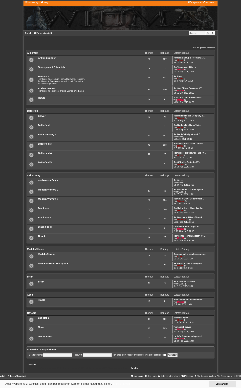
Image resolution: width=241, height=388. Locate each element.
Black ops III (45, 226)
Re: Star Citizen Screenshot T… (188, 88)
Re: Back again (181, 318)
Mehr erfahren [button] (121, 383)
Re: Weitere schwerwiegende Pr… (190, 153)
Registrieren (49, 349)
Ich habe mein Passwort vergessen (129, 355)
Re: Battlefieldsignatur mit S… (188, 134)
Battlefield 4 (45, 153)
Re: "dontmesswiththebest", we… (190, 236)
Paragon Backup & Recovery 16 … (190, 58)
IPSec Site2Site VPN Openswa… (189, 97)
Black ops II (44, 217)
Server (41, 116)
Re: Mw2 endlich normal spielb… (189, 189)
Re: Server (179, 180)
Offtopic (31, 313)
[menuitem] (44, 2)
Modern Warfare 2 (48, 189)
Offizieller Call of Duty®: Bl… (187, 226)
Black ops (43, 208)
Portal (28, 33)
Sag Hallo (43, 318)
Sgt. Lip (134, 368)
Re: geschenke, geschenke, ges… (190, 254)
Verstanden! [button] (222, 384)
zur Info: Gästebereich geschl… (188, 336)
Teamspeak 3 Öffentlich (51, 67)
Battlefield (33, 111)
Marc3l (180, 69)
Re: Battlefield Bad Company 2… (189, 116)
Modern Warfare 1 (48, 180)
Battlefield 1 (45, 125)
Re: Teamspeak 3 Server (185, 67)
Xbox (30, 294)
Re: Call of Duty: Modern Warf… (189, 199)
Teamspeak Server (182, 327)
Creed (180, 60)
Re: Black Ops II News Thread (188, 217)
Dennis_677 (182, 220)
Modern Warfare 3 (48, 199)
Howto (41, 97)
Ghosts (42, 236)
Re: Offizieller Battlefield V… (187, 162)
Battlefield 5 (45, 162)
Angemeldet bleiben (156, 355)
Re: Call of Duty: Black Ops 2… (188, 208)
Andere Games (46, 88)
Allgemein (32, 53)
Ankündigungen (47, 58)
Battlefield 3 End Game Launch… (189, 143)
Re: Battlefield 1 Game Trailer (187, 125)
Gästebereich (45, 336)
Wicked (180, 118)
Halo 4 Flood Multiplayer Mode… (189, 300)
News (41, 327)
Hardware (43, 76)
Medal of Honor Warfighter (53, 263)
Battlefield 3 (45, 143)
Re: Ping (178, 76)
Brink (30, 276)
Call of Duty (33, 175)
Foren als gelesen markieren (203, 48)
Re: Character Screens (184, 281)
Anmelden (33, 349)
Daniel (180, 127)
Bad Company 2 (47, 134)
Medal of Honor (35, 249)
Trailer (41, 300)
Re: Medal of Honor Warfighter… (189, 263)
